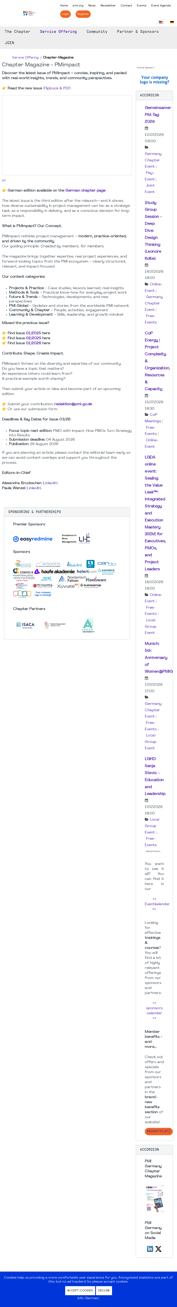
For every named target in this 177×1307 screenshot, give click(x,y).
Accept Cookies (80, 1290)
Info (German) (89, 1298)
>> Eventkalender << (157, 904)
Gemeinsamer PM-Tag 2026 (158, 115)
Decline (104, 1290)
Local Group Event (150, 627)
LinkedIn (50, 483)
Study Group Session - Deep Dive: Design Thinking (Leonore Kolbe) (153, 231)
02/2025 (33, 338)
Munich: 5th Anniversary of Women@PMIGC (160, 658)
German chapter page (85, 190)
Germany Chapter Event (153, 160)
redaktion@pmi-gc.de (73, 404)
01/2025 (33, 333)
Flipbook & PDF (57, 88)
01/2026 (33, 343)
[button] (67, 512)
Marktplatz (158, 1131)
